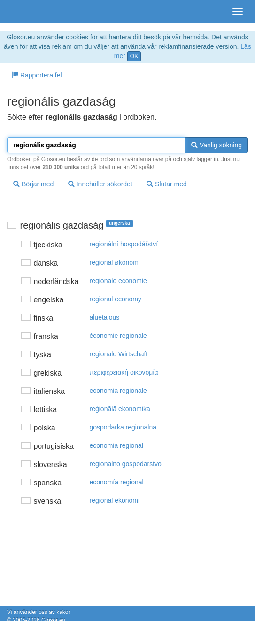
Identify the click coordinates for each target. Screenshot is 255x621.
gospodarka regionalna (123, 427)
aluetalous (105, 317)
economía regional (117, 482)
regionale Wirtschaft (119, 354)
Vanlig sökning (216, 145)
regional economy (116, 299)
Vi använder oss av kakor (38, 612)
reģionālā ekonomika (120, 409)
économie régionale (118, 335)
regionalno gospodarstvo (126, 464)
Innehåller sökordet (100, 184)
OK (134, 56)
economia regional (116, 445)
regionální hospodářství (124, 244)
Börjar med (33, 184)
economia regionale (118, 390)
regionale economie (118, 280)
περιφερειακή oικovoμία (124, 372)
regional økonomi (115, 262)
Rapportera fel (37, 75)
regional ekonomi (115, 500)
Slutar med (167, 184)
